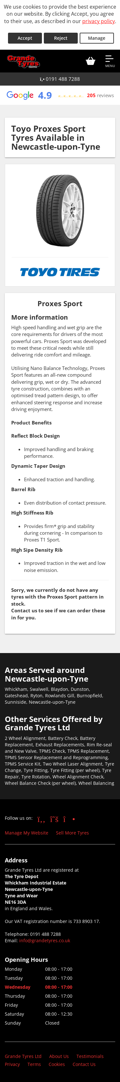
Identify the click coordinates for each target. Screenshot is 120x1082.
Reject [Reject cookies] (61, 38)
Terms (34, 1064)
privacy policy (98, 21)
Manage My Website (26, 833)
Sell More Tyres (72, 833)
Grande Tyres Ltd (23, 1056)
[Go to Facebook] (41, 819)
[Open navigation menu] (110, 61)
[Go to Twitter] (54, 819)
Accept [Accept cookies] (25, 38)
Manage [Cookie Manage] (96, 38)
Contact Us (84, 1064)
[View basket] (90, 61)
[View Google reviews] (60, 95)
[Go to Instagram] (69, 819)
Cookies (57, 1064)
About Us (59, 1056)
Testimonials (90, 1056)
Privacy (12, 1064)
